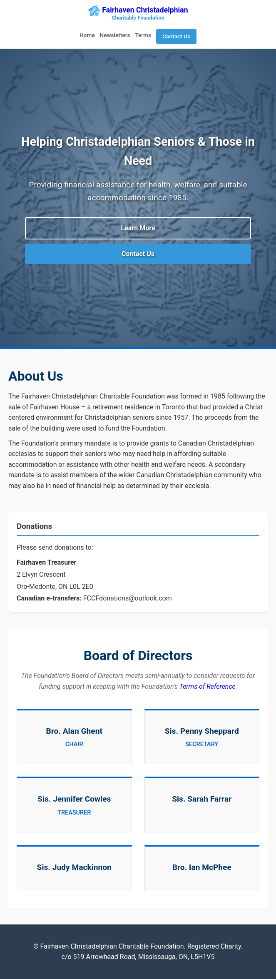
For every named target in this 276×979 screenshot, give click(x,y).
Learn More (138, 228)
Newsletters (115, 35)
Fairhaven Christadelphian (138, 14)
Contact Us (176, 36)
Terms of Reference (207, 686)
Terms (143, 35)
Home (87, 35)
